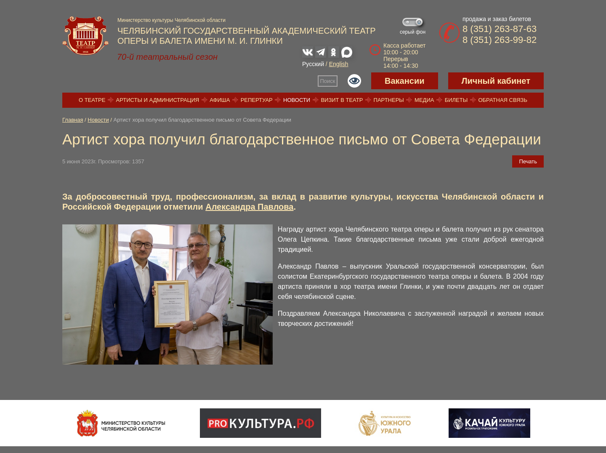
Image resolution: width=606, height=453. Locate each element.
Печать (528, 161)
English (338, 64)
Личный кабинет (496, 80)
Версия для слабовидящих (354, 81)
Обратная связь (502, 100)
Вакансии (405, 80)
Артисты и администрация (157, 100)
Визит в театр (342, 100)
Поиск (327, 81)
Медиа (424, 100)
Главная (72, 120)
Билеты (456, 100)
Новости (296, 100)
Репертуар (257, 100)
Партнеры (389, 100)
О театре (92, 100)
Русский (313, 64)
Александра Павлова (249, 206)
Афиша (220, 100)
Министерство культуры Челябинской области (171, 20)
